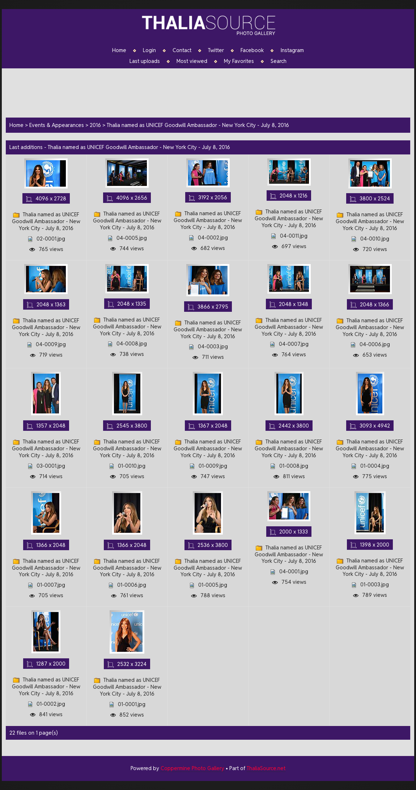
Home (119, 50)
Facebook (252, 50)
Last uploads (145, 61)
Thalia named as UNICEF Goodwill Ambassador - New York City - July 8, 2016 (198, 125)
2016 (95, 125)
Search (278, 61)
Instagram (292, 50)
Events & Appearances (56, 125)
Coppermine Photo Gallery (192, 768)
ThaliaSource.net (266, 768)
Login (149, 50)
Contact (182, 50)
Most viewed (192, 61)
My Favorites (239, 61)
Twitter (216, 50)
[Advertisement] (211, 92)
